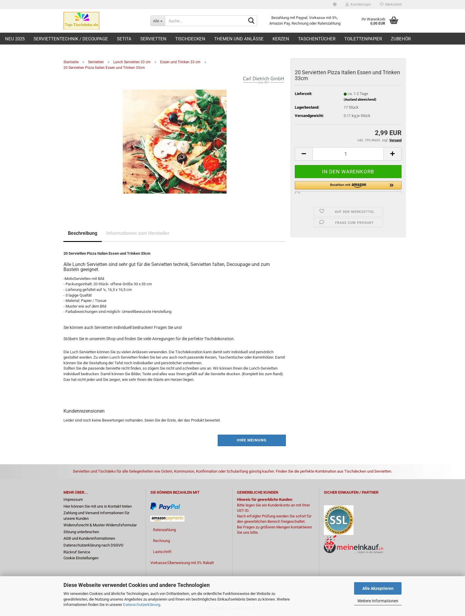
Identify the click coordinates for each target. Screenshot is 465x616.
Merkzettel (391, 4)
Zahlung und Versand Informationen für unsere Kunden (96, 516)
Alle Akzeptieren (378, 588)
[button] (335, 4)
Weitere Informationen (377, 600)
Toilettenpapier (363, 39)
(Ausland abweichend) (360, 100)
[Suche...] (157, 20)
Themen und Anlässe (239, 39)
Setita (124, 39)
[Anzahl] (348, 154)
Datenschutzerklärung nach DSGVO (93, 545)
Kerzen (281, 39)
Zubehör (401, 39)
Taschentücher (316, 39)
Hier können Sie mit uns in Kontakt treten (97, 506)
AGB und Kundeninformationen (89, 538)
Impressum (73, 499)
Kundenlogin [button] (358, 4)
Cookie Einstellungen (80, 558)
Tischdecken (190, 39)
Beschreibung (82, 233)
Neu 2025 (15, 39)
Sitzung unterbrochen (81, 532)
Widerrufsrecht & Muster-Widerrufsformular (100, 525)
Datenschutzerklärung (141, 604)
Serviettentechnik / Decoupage (71, 39)
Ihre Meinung (252, 440)
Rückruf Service (76, 552)
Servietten (153, 39)
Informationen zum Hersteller (137, 233)
